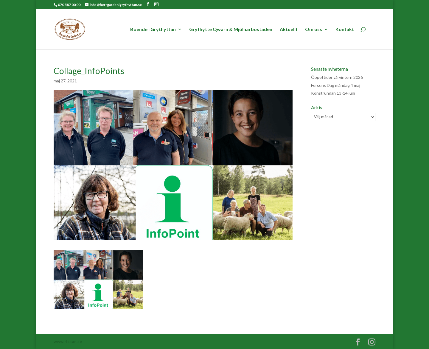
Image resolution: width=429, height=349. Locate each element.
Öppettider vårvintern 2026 (337, 77)
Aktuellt (289, 29)
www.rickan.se (68, 341)
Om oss (313, 29)
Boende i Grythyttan (153, 29)
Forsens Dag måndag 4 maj (335, 85)
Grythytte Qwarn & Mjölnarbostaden (230, 29)
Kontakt (344, 29)
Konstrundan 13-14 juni (333, 93)
